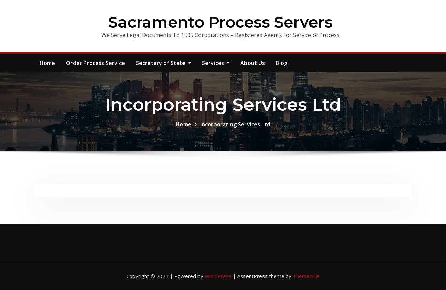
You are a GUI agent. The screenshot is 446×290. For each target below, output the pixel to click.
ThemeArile (306, 276)
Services (215, 63)
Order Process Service (95, 63)
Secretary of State (163, 63)
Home (47, 63)
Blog (281, 63)
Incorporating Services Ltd (235, 124)
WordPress (218, 276)
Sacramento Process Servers (220, 22)
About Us (252, 63)
